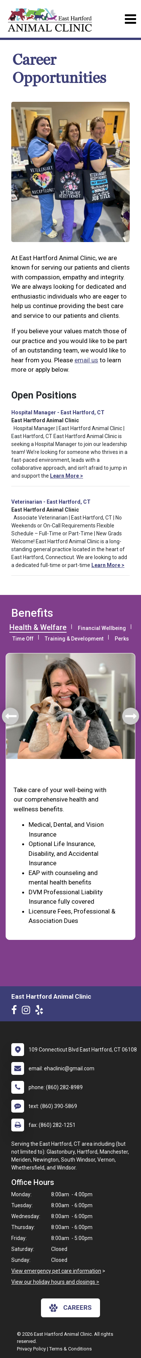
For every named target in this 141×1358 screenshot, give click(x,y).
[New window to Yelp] (41, 1012)
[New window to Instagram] (28, 1012)
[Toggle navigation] (130, 19)
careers (70, 1308)
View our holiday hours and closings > (55, 1282)
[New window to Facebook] (16, 1012)
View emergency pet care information (56, 1271)
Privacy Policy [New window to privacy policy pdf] (31, 1349)
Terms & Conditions (70, 1349)
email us (86, 360)
